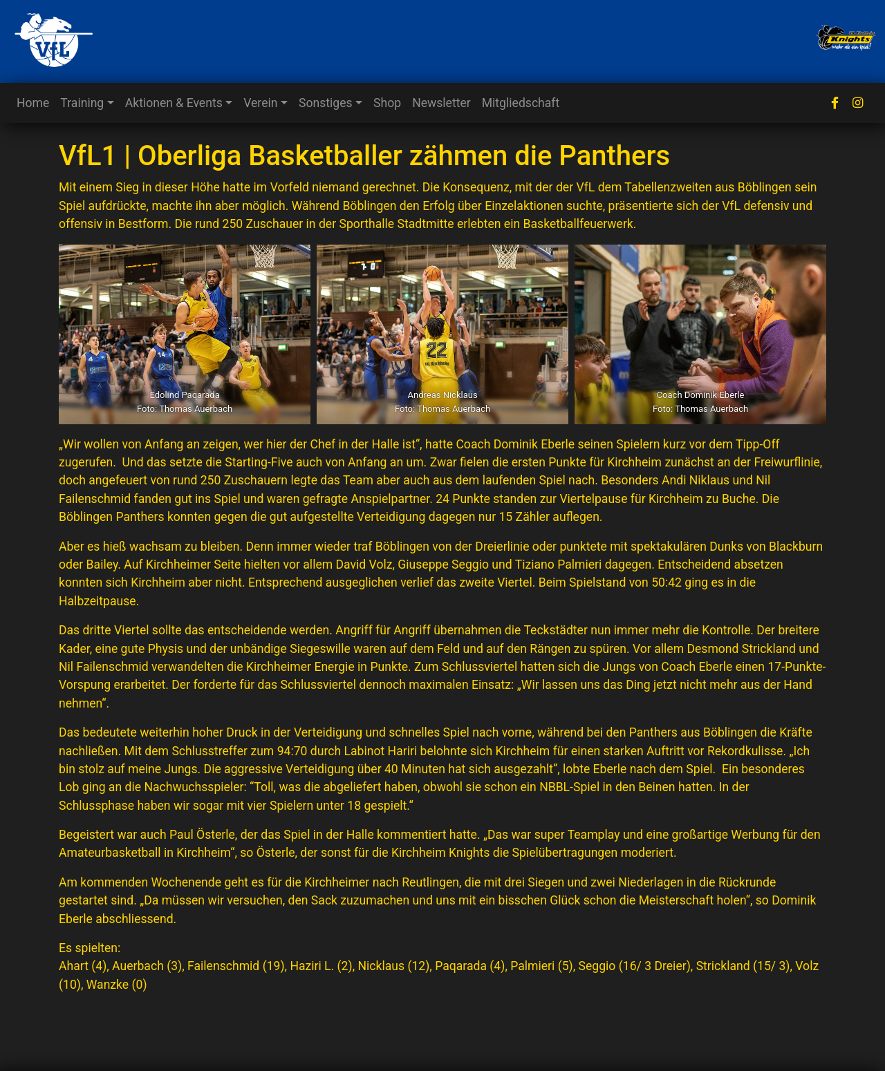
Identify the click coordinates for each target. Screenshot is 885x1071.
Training (82, 103)
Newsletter (441, 103)
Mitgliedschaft (521, 103)
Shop (387, 103)
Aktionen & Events (174, 103)
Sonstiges (326, 103)
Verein (260, 103)
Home (33, 103)
